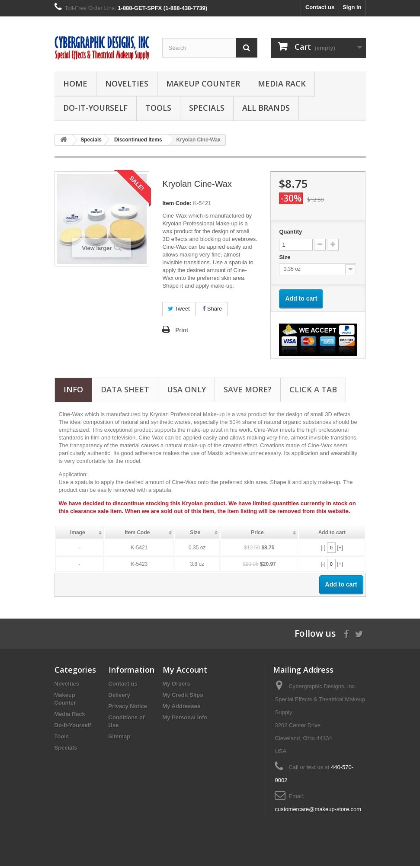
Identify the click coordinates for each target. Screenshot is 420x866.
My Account (185, 669)
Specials (206, 108)
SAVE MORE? (248, 389)
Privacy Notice (128, 706)
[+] (340, 548)
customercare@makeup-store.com (318, 809)
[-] (323, 548)
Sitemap (120, 736)
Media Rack (282, 83)
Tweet (178, 308)
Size (285, 257)
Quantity (290, 231)
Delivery (120, 695)
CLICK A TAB (313, 389)
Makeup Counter (203, 83)
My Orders (176, 683)
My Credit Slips (183, 695)
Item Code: (176, 203)
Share (212, 308)
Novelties (126, 83)
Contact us (319, 7)
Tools (158, 108)
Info (73, 389)
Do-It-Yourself (95, 108)
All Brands (266, 108)
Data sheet (125, 389)
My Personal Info (185, 717)
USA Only (186, 389)
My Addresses (182, 706)
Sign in (352, 7)
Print (181, 330)
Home (75, 83)
